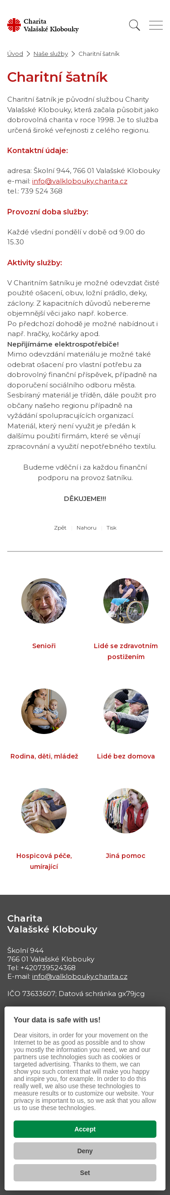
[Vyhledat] (135, 25)
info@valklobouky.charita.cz (79, 181)
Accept (85, 1129)
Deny (84, 1151)
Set (85, 1172)
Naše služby (51, 53)
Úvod (15, 53)
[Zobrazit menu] (156, 25)
